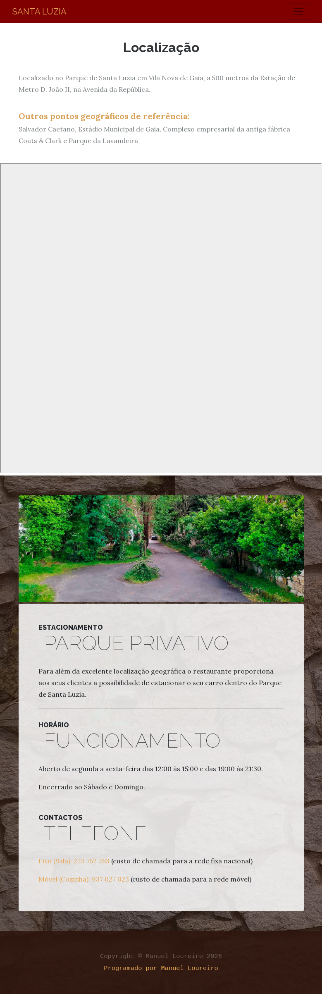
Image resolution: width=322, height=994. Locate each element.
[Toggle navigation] (298, 11)
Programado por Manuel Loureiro (161, 968)
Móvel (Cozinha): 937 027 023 (83, 879)
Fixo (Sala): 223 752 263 (74, 861)
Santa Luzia (39, 12)
